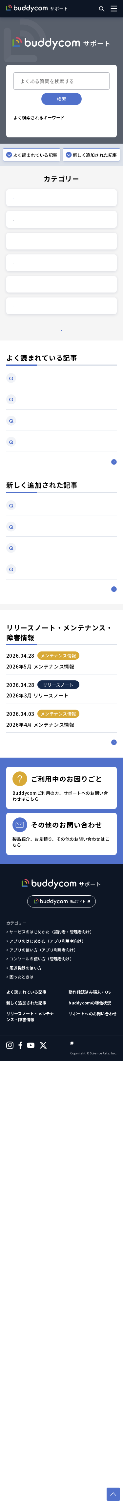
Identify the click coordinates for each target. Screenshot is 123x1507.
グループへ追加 (30, 167)
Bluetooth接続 (30, 128)
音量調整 (62, 138)
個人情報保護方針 (101, 1489)
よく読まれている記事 (26, 1436)
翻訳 (77, 148)
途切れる (89, 128)
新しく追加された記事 (26, 1447)
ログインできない (32, 138)
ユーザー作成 (77, 157)
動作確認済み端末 (66, 167)
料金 (54, 176)
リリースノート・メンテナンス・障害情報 (30, 1461)
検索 (61, 99)
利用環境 (96, 167)
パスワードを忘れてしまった (41, 148)
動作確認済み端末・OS (90, 1436)
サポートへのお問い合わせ (93, 1458)
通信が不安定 (63, 128)
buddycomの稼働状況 (90, 1447)
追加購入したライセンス (37, 157)
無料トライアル (30, 176)
